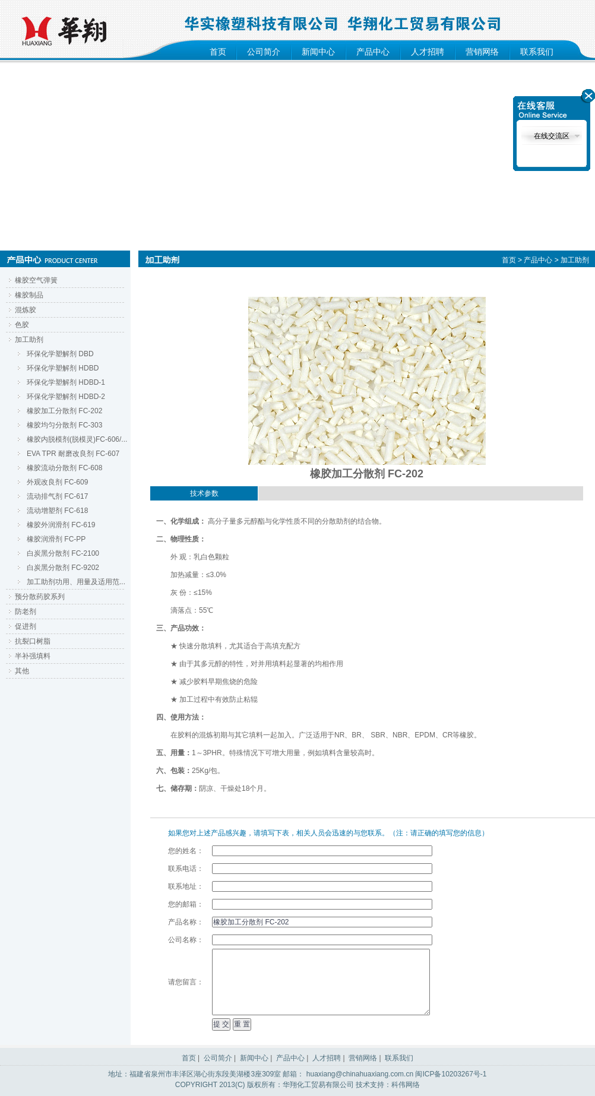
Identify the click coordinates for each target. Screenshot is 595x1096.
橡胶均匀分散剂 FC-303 (64, 425)
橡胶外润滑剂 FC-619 (61, 525)
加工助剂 (29, 339)
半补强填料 (32, 656)
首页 (218, 51)
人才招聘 (427, 51)
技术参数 (204, 493)
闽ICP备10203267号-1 (450, 1074)
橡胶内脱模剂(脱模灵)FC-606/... (77, 439)
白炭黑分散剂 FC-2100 (63, 553)
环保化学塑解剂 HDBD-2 (66, 396)
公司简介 (263, 51)
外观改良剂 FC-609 (57, 482)
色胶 (22, 325)
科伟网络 (405, 1085)
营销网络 (482, 51)
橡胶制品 (29, 295)
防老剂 (25, 611)
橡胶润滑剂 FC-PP (56, 539)
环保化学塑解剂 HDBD (63, 368)
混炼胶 (25, 310)
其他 (22, 671)
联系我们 (536, 51)
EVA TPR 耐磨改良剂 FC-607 (73, 453)
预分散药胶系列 (40, 597)
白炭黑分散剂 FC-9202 (63, 567)
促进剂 (25, 626)
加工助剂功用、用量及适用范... (76, 582)
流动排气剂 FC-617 (57, 496)
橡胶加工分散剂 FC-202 (64, 411)
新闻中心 (318, 51)
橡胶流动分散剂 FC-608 (64, 468)
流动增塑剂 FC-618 (57, 510)
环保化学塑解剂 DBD (60, 354)
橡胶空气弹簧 (36, 280)
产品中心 (373, 51)
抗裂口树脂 (32, 641)
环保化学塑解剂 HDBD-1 (66, 382)
